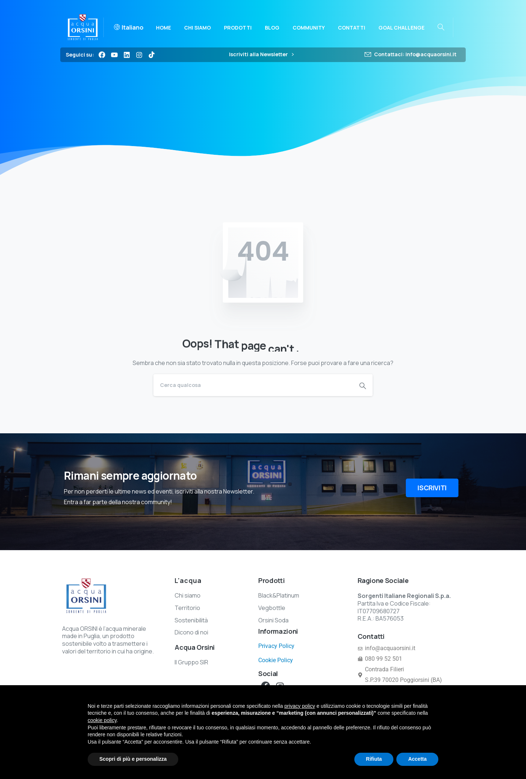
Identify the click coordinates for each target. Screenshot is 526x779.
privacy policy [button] (300, 706)
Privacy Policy (276, 645)
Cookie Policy (275, 660)
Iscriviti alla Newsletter (261, 54)
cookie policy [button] (102, 720)
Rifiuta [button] (374, 759)
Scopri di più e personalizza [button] (133, 759)
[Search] (253, 385)
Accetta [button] (417, 759)
